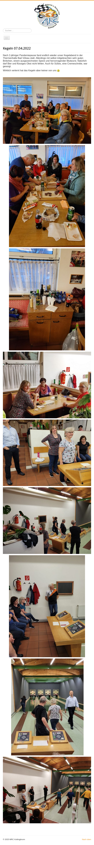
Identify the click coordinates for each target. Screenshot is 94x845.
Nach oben (86, 839)
